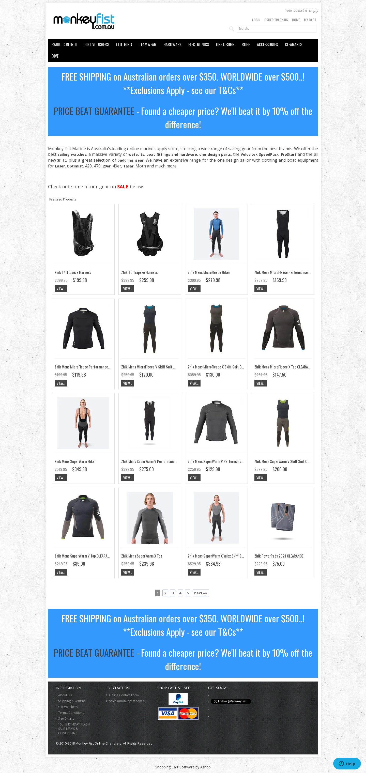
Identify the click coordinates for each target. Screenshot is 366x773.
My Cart (310, 19)
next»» (200, 593)
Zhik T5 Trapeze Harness (139, 272)
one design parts (215, 154)
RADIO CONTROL (64, 44)
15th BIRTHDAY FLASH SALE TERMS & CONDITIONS (74, 728)
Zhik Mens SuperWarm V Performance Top (218, 461)
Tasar (128, 166)
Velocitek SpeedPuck (259, 154)
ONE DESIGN (225, 44)
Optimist (75, 166)
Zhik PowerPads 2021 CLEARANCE (278, 556)
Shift (61, 160)
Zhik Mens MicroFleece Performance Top (84, 366)
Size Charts (66, 718)
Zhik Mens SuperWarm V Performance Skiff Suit (156, 461)
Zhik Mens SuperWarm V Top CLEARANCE (84, 556)
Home (296, 19)
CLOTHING (124, 44)
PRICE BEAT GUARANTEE (94, 110)
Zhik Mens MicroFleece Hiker (209, 272)
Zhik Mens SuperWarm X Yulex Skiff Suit (217, 556)
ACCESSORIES (267, 44)
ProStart (288, 154)
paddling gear (130, 160)
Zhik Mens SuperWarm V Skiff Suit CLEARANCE (288, 461)
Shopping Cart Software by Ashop (183, 767)
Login (256, 19)
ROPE (246, 44)
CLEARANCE (293, 44)
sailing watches (72, 154)
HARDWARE (172, 44)
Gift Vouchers (68, 707)
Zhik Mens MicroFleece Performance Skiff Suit (288, 272)
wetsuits (136, 154)
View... (61, 288)
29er (107, 166)
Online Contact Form (124, 695)
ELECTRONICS (198, 44)
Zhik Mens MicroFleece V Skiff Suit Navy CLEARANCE (159, 366)
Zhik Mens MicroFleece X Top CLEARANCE (283, 366)
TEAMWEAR (147, 44)
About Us (65, 695)
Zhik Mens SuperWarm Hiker (75, 461)
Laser (60, 166)
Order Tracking (276, 19)
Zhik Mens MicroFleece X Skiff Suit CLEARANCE (222, 366)
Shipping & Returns (71, 701)
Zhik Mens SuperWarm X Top (141, 556)
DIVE (55, 56)
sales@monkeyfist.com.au (127, 701)
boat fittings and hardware (171, 154)
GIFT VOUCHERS (96, 44)
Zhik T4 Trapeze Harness (73, 272)
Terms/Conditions (71, 712)
